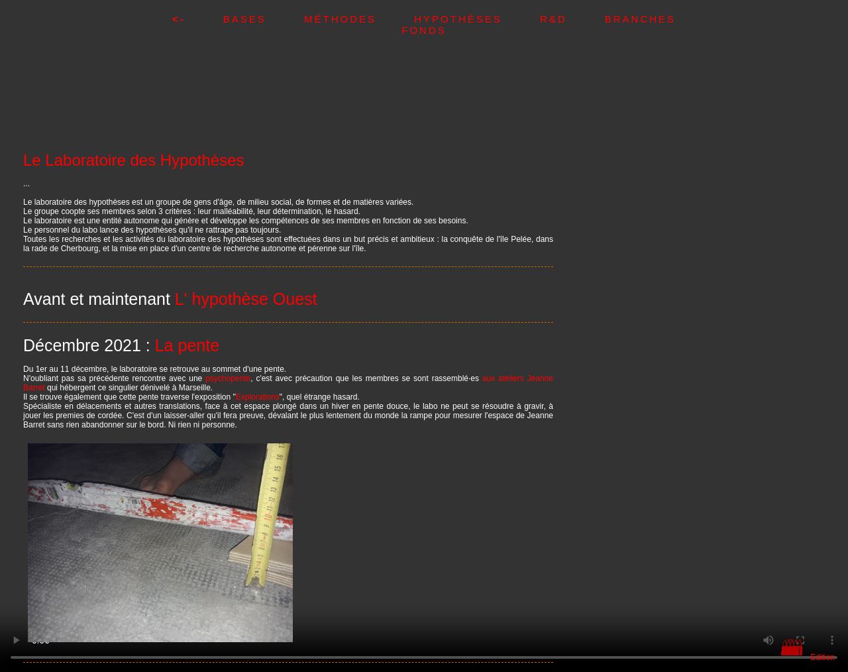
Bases (263, 19)
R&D (572, 19)
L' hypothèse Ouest (246, 299)
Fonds (424, 30)
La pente (187, 345)
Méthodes (359, 19)
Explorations (258, 397)
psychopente (227, 378)
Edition (822, 657)
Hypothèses (477, 19)
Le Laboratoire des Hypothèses (133, 160)
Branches (640, 19)
